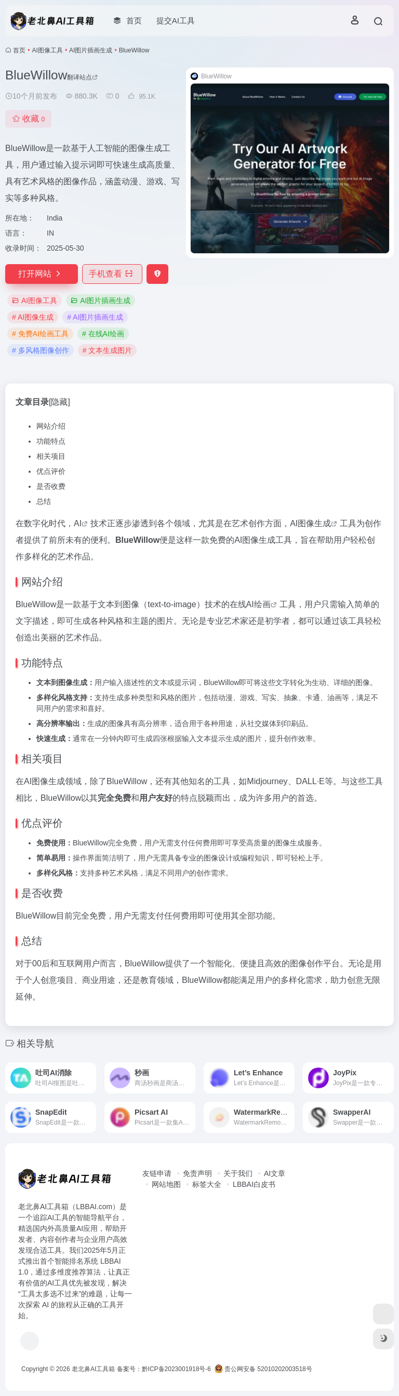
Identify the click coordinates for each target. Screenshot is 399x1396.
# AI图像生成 (33, 317)
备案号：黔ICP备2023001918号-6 (164, 1369)
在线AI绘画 (250, 604)
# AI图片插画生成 (95, 317)
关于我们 (237, 1173)
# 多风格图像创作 (40, 350)
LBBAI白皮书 (254, 1184)
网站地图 (166, 1184)
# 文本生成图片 (107, 350)
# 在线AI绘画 (103, 334)
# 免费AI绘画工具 (40, 334)
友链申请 (156, 1173)
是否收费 (50, 486)
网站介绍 (50, 426)
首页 (19, 50)
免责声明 (197, 1173)
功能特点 (50, 441)
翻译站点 (82, 77)
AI (78, 523)
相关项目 (50, 456)
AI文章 (274, 1173)
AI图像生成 (310, 523)
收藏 (28, 118)
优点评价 (50, 471)
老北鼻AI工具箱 (93, 1369)
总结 (43, 501)
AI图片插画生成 (90, 50)
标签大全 (206, 1184)
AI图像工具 (47, 50)
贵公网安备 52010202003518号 (263, 1369)
